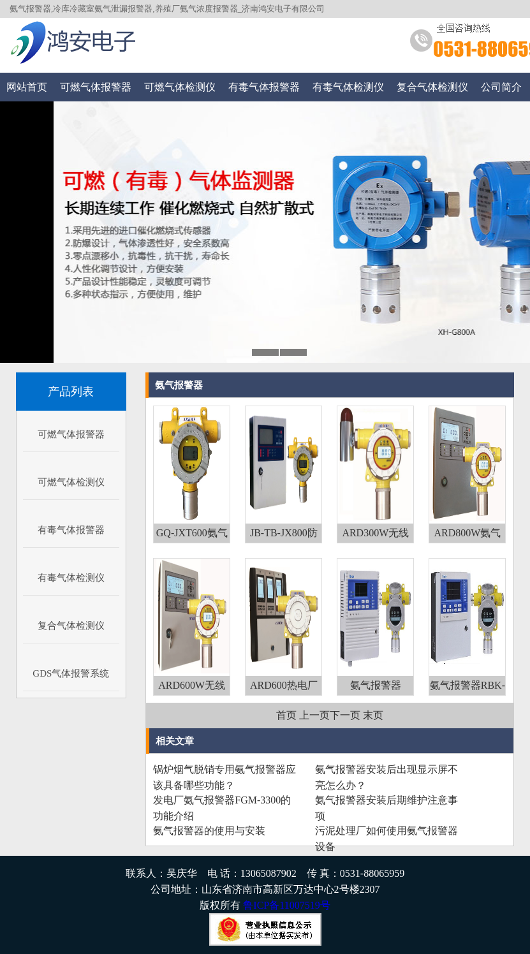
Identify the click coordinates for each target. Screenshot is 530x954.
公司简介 (501, 87)
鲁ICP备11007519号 (286, 905)
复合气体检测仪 (432, 87)
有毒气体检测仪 (348, 87)
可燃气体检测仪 (180, 87)
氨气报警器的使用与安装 (209, 830)
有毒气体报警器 (264, 87)
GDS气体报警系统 (71, 673)
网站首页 (26, 87)
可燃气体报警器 (95, 87)
